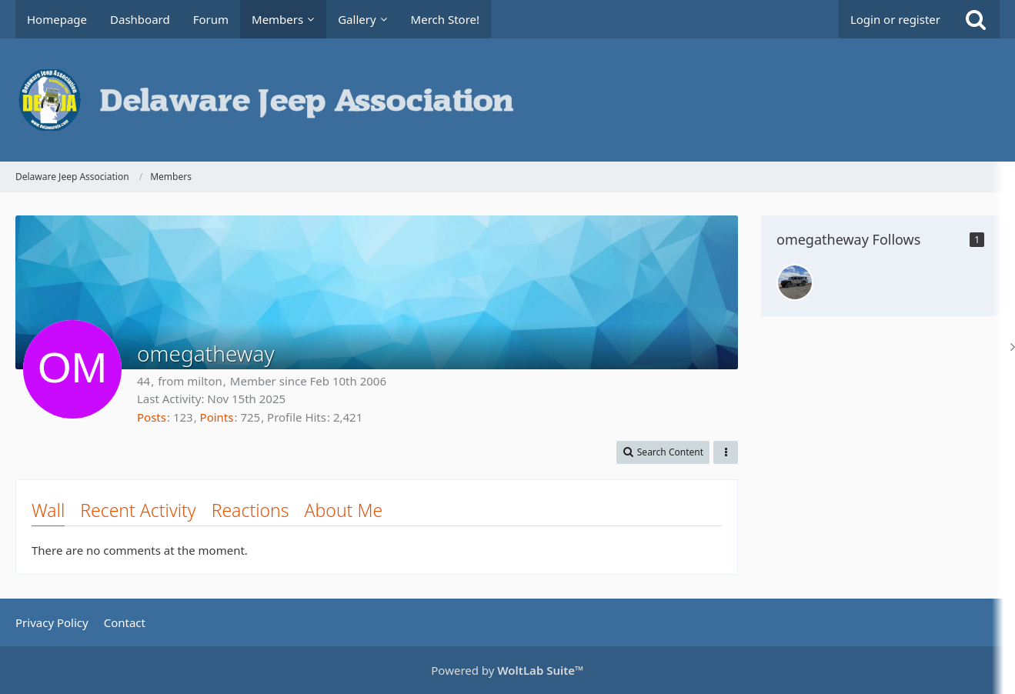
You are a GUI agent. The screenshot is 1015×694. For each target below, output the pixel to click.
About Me (344, 510)
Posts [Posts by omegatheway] (151, 417)
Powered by (507, 670)
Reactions (250, 510)
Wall (48, 510)
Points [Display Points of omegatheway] (217, 417)
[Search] (976, 19)
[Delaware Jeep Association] (507, 100)
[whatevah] (794, 282)
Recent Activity (137, 510)
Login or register (895, 19)
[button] (662, 452)
